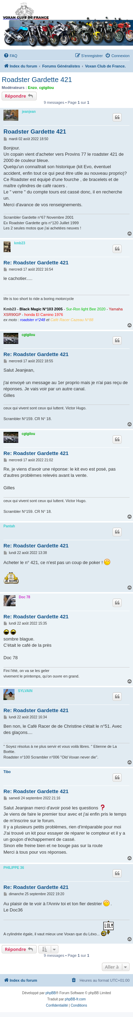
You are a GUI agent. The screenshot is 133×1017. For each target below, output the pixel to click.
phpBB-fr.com (75, 999)
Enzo (32, 87)
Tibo (7, 772)
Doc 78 (24, 597)
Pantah (9, 526)
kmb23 (19, 243)
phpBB (51, 993)
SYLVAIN (25, 691)
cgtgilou (46, 87)
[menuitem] (10, 56)
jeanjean (29, 111)
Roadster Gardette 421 (37, 79)
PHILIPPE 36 (13, 868)
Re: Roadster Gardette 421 (35, 262)
